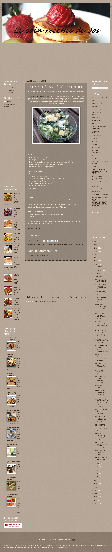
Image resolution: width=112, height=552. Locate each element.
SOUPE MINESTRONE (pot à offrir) (16, 249)
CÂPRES (37, 244)
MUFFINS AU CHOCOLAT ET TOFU (101, 372)
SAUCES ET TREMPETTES (97, 187)
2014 (96, 481)
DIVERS (94, 123)
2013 (96, 484)
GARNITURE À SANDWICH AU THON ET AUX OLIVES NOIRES (101, 402)
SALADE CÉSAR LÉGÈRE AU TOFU (101, 293)
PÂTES (94, 155)
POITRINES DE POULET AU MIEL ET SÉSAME (100, 379)
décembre (99, 267)
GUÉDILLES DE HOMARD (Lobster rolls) (100, 286)
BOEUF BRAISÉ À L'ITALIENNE (101, 280)
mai (97, 473)
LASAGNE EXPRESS (99, 386)
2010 (96, 493)
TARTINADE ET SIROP (99, 197)
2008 (96, 500)
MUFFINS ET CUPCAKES (96, 151)
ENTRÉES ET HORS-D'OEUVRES (99, 127)
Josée (8, 101)
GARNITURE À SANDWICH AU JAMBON (101, 341)
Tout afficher (17, 512)
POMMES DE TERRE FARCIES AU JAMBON (100, 357)
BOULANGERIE (97, 104)
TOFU (70, 244)
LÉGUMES (95, 145)
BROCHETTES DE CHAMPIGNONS (101, 427)
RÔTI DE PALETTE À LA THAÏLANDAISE (101, 324)
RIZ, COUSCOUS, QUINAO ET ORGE (98, 177)
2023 (96, 241)
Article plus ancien (78, 297)
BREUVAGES (96, 107)
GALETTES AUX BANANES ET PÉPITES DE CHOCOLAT (101, 333)
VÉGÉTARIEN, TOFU (99, 203)
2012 (96, 487)
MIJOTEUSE (96, 148)
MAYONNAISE (54, 244)
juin (97, 470)
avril (97, 476)
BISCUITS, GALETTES (99, 98)
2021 (96, 248)
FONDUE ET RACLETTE (96, 132)
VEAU (94, 200)
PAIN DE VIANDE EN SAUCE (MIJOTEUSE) (17, 278)
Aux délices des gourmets (12, 495)
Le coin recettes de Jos (11, 90)
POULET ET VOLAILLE (99, 169)
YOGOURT (95, 206)
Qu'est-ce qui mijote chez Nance (13, 393)
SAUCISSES (96, 191)
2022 (96, 245)
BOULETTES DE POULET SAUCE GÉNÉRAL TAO (101, 348)
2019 (96, 254)
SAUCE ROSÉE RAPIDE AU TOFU (100, 299)
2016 (96, 261)
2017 (96, 258)
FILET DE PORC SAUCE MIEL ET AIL (17, 212)
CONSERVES (96, 110)
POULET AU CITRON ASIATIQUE (17, 237)
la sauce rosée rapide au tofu (39, 96)
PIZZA (94, 158)
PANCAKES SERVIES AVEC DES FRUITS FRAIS (101, 307)
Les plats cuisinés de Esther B (13, 339)
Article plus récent (33, 297)
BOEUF (94, 101)
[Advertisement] (31, 59)
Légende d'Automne (10, 355)
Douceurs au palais (13, 411)
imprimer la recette (34, 228)
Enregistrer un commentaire (39, 255)
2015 (96, 264)
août (97, 464)
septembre (99, 276)
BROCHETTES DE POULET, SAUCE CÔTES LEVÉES (101, 436)
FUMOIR (95, 139)
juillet (98, 467)
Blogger (73, 540)
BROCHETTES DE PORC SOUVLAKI (100, 365)
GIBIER (94, 142)
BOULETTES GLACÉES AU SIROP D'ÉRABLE (101, 444)
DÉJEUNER (96, 117)
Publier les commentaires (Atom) (45, 302)
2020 (96, 251)
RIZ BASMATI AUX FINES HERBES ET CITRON (100, 419)
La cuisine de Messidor (11, 478)
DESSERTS (96, 120)
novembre (99, 270)
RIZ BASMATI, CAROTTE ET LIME (101, 452)
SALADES (63, 244)
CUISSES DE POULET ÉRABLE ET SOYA (100, 316)
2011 (96, 490)
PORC (94, 166)
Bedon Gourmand (13, 427)
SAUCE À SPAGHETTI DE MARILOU (17, 302)
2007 (96, 503)
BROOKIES (18, 466)
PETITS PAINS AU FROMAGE (101, 458)
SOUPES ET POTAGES (100, 194)
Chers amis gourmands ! (18, 486)
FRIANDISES (96, 136)
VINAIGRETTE (78, 244)
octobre (98, 273)
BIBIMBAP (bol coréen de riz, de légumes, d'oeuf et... (100, 393)
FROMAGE (45, 244)
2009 (96, 497)
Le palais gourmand (10, 374)
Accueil (55, 297)
